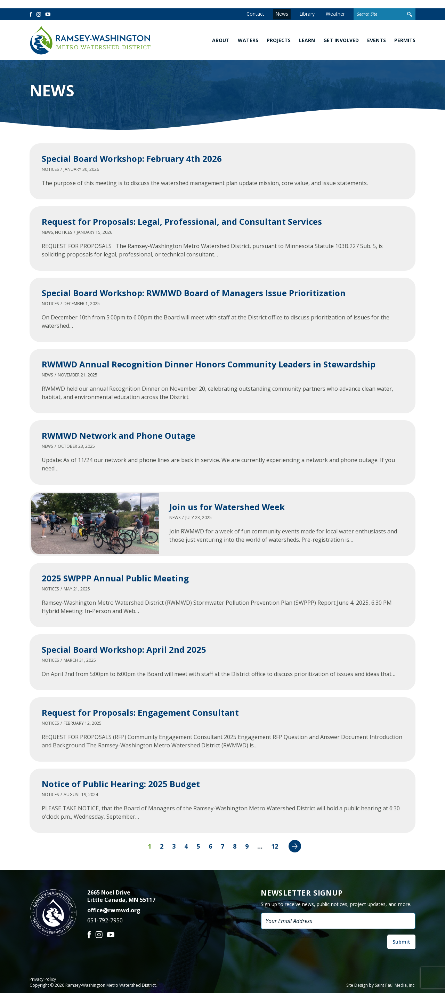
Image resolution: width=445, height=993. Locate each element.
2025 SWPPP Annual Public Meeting (115, 578)
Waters (248, 40)
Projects (279, 40)
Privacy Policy (43, 979)
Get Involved (341, 40)
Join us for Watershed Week (227, 507)
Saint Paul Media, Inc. (395, 985)
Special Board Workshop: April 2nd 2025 (124, 649)
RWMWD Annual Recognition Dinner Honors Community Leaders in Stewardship (208, 364)
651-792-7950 (105, 920)
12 (274, 846)
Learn (307, 40)
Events (376, 40)
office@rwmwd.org (113, 910)
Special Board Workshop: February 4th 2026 (132, 158)
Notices (50, 169)
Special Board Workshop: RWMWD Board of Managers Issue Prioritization (194, 293)
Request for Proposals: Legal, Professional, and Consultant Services (182, 221)
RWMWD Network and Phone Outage (118, 435)
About (220, 40)
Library (307, 13)
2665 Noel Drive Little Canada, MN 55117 (121, 896)
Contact (255, 13)
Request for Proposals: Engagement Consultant (140, 712)
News (281, 13)
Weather (335, 13)
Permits (404, 40)
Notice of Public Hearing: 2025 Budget (121, 783)
